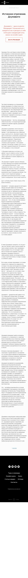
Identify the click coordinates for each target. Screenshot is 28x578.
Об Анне (20, 479)
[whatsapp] (15, 467)
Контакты (14, 482)
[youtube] (12, 467)
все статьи (14, 448)
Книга (20, 476)
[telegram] (9, 467)
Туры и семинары (14, 473)
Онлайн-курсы (11, 476)
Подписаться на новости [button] (14, 488)
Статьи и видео (10, 479)
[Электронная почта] (18, 467)
